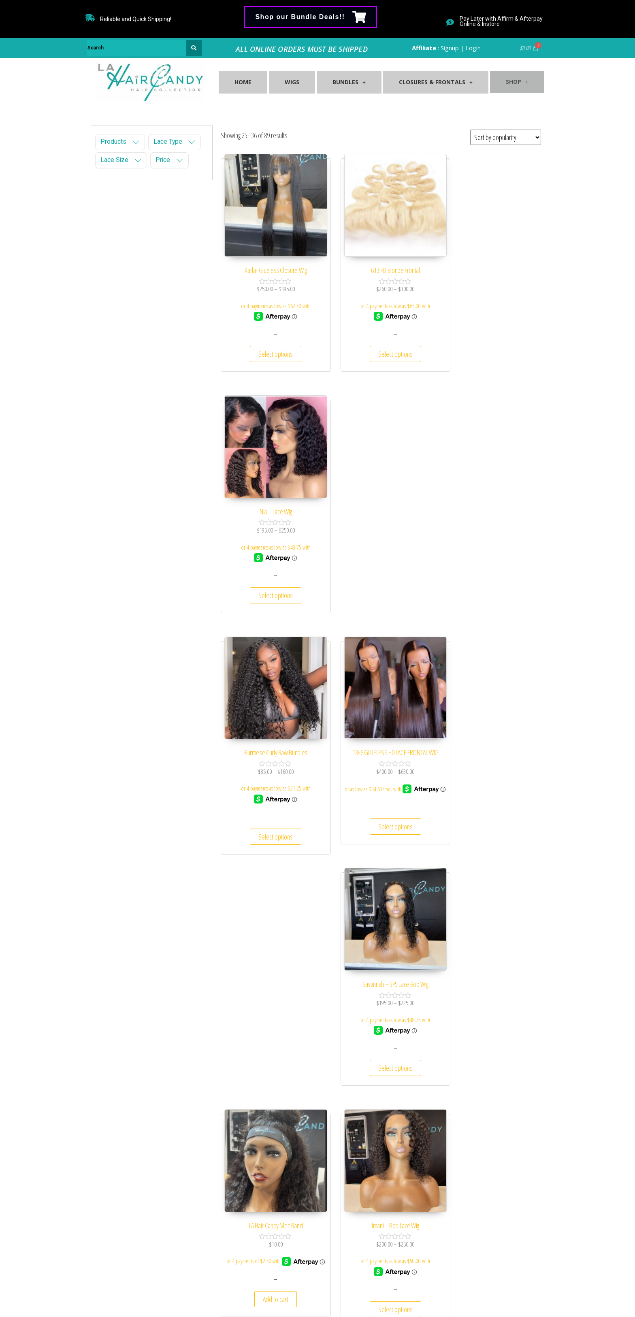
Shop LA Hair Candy (313, 1296)
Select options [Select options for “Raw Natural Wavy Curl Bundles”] (381, 1032)
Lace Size (114, 160)
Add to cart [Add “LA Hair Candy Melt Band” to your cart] (270, 803)
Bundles (344, 83)
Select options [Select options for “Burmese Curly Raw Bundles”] (270, 572)
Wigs (289, 83)
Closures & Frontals (429, 83)
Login (473, 48)
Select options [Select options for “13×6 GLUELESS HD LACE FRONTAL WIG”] (381, 573)
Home (242, 83)
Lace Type (167, 141)
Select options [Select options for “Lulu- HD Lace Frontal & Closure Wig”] (491, 1032)
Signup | (452, 48)
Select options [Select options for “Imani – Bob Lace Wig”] (381, 803)
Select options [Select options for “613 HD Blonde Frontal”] (381, 342)
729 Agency (382, 1296)
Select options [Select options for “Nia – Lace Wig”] (491, 342)
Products (113, 141)
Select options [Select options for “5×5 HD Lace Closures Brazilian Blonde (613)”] (270, 1040)
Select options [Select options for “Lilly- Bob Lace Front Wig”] (491, 803)
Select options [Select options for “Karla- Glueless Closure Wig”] (270, 342)
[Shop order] (505, 137)
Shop (513, 79)
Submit (501, 1256)
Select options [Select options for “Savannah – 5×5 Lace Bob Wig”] (491, 572)
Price (163, 160)
